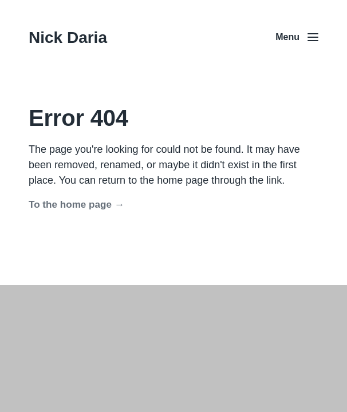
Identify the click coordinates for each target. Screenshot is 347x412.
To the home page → (76, 204)
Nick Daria (68, 37)
